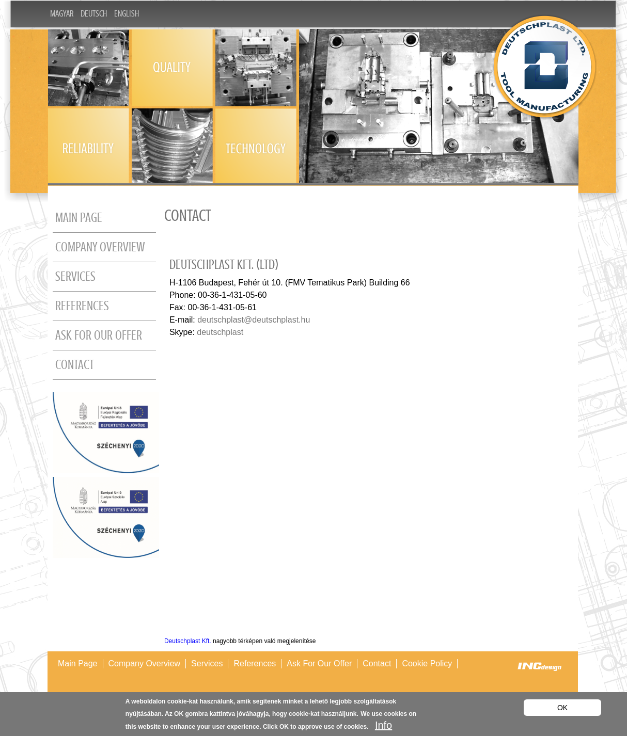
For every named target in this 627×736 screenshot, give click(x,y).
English (126, 13)
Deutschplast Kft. (187, 641)
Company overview (100, 247)
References (82, 306)
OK (562, 707)
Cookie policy (427, 663)
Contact (74, 365)
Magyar (61, 13)
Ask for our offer (98, 335)
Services (75, 276)
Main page (78, 218)
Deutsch (94, 13)
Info (383, 725)
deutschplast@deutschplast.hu (253, 319)
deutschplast (220, 332)
